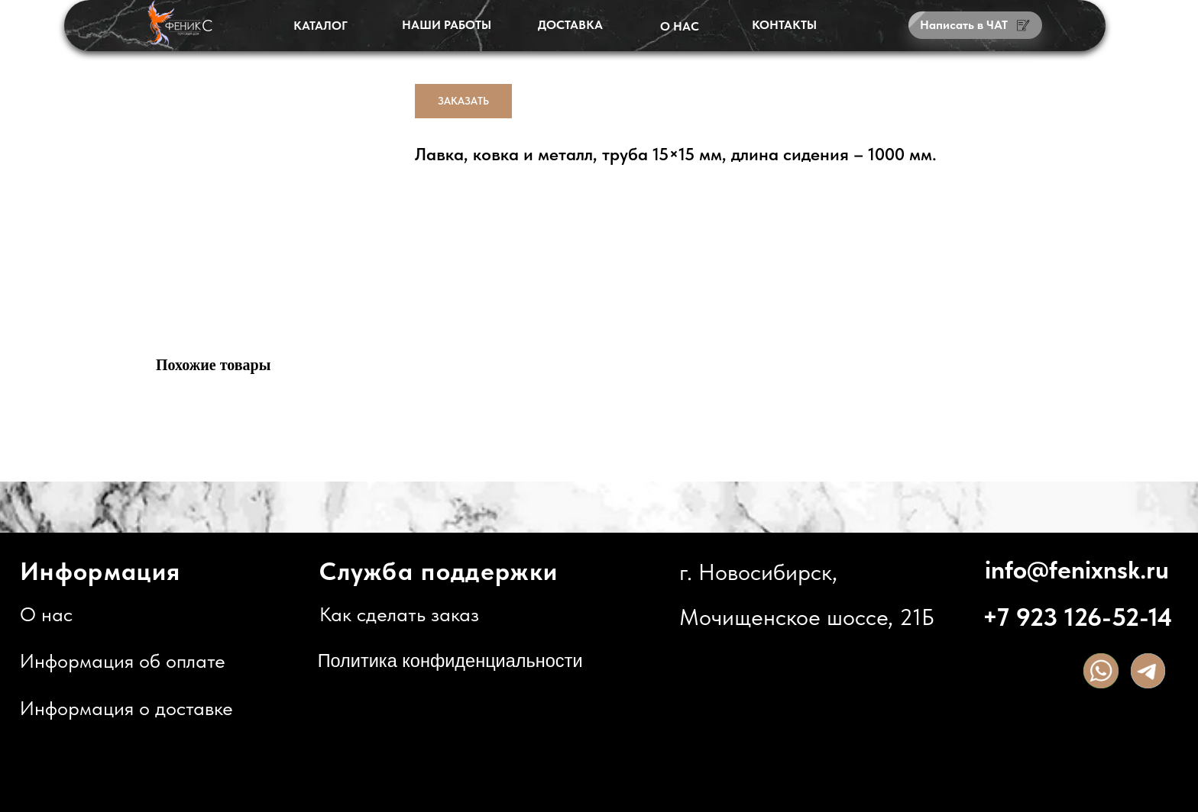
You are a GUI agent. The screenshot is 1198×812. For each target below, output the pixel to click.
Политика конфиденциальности (450, 661)
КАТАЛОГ (320, 25)
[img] (1101, 670)
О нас (46, 614)
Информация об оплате (122, 661)
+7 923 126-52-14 (1077, 617)
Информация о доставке (126, 708)
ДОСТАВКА (570, 25)
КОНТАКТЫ (784, 25)
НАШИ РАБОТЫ (446, 25)
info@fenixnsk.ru (1077, 570)
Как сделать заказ (399, 614)
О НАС (679, 26)
